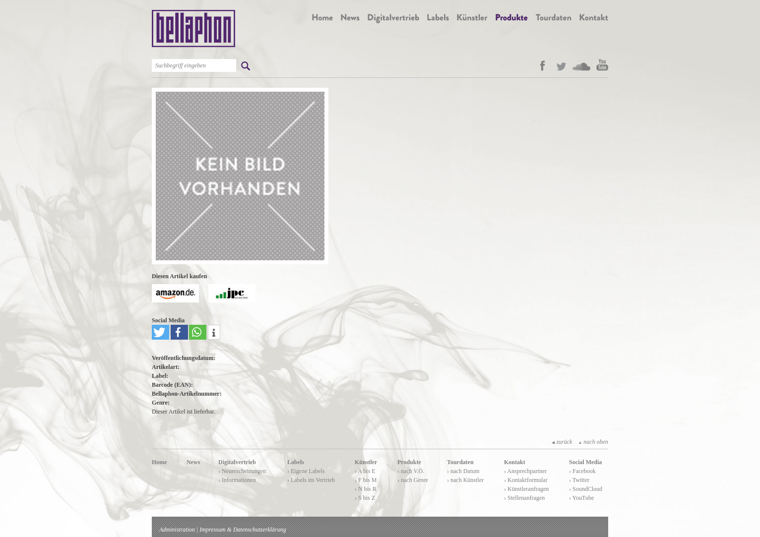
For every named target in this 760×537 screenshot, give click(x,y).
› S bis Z (365, 497)
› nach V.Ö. (410, 471)
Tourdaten (460, 462)
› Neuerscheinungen (242, 471)
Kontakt (514, 462)
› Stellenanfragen (524, 497)
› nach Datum (463, 471)
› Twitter (579, 480)
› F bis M (366, 480)
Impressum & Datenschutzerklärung (242, 529)
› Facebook (582, 471)
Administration (177, 529)
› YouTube (581, 497)
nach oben (593, 441)
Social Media (585, 462)
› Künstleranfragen (526, 488)
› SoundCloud (585, 488)
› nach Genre (412, 480)
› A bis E (365, 471)
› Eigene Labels (305, 471)
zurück (562, 441)
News (193, 462)
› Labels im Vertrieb (311, 480)
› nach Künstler (465, 480)
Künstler (366, 462)
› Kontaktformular (526, 480)
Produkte (409, 462)
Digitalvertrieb (237, 462)
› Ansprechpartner (525, 471)
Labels (295, 462)
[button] (160, 332)
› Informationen (237, 480)
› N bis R (366, 488)
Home (159, 462)
